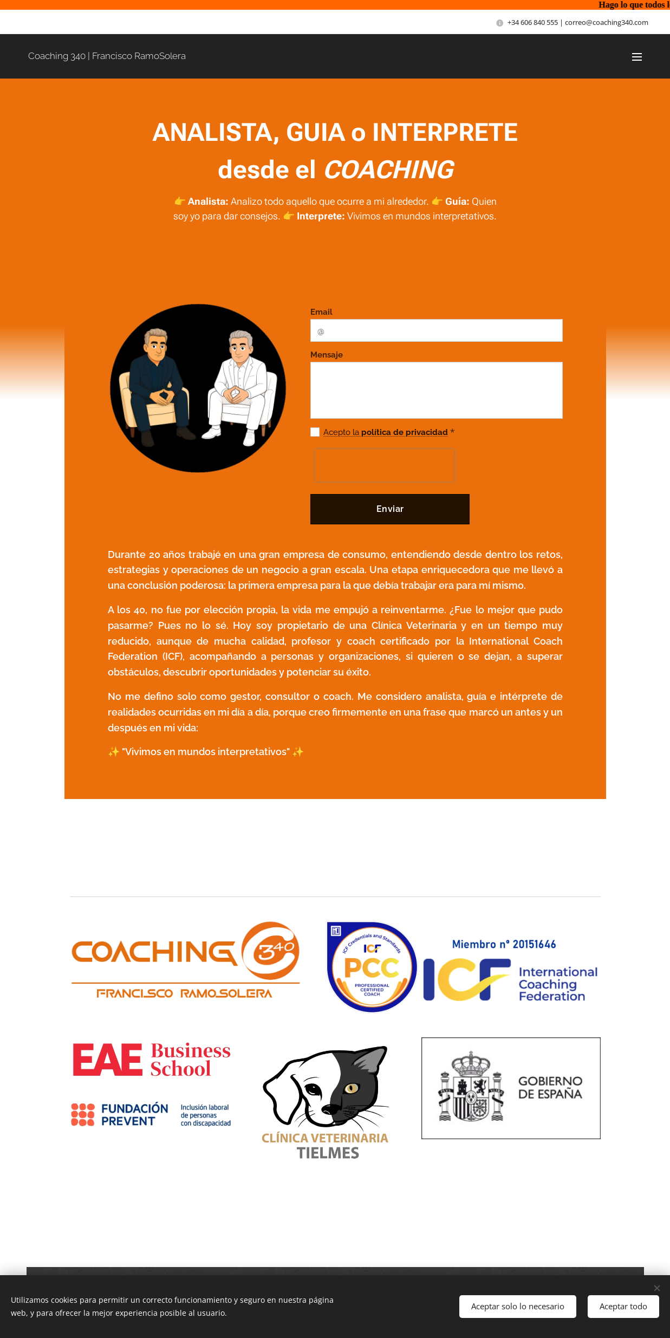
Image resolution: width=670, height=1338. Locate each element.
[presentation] (384, 465)
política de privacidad (403, 432)
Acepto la (341, 432)
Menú (637, 56)
